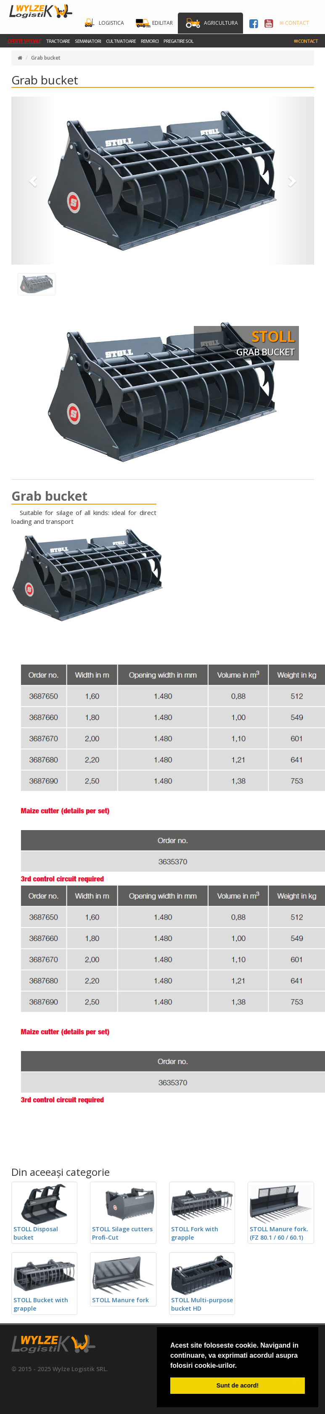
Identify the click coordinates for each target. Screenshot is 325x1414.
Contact (306, 41)
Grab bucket (46, 57)
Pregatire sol (178, 41)
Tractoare (58, 41)
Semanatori (88, 41)
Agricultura (221, 22)
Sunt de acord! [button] (238, 1385)
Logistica (111, 22)
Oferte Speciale (24, 41)
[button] (34, 181)
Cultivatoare (121, 41)
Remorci (150, 41)
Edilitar (162, 22)
